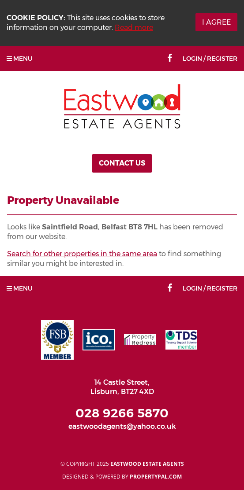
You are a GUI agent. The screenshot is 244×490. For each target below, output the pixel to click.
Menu (20, 59)
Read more (134, 27)
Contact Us (122, 163)
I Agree (216, 22)
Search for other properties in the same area (82, 254)
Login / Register (210, 59)
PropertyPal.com (156, 476)
